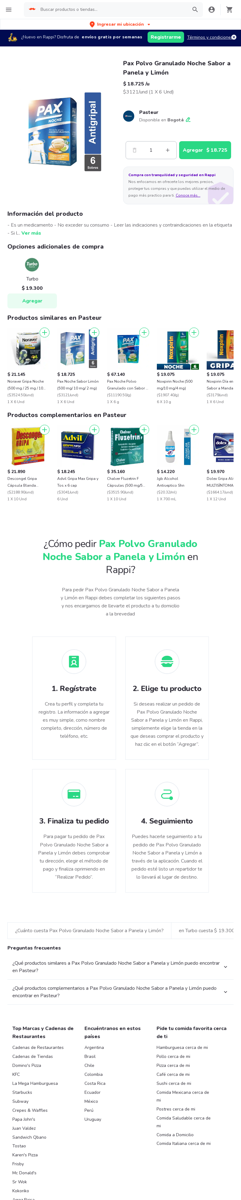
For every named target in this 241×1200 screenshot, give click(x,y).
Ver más (31, 233)
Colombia (93, 1074)
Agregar (32, 301)
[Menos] (134, 150)
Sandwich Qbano (29, 1137)
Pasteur (148, 112)
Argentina (94, 1047)
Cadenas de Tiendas (32, 1056)
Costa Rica (94, 1083)
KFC (16, 1074)
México (91, 1101)
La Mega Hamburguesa (35, 1083)
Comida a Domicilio (175, 1135)
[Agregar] (44, 332)
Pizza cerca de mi (173, 1065)
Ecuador (92, 1092)
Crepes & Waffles (30, 1110)
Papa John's (23, 1119)
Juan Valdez (24, 1128)
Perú (88, 1110)
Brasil (90, 1056)
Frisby (18, 1164)
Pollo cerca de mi (173, 1056)
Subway (20, 1101)
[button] (120, 24)
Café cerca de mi (173, 1074)
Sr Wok (19, 1182)
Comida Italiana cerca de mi (184, 1143)
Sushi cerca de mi (174, 1083)
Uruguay (92, 1119)
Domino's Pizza (26, 1065)
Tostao (19, 1146)
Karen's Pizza (25, 1155)
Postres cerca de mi (176, 1109)
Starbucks (22, 1092)
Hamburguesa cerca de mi (182, 1047)
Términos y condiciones (210, 37)
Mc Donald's (24, 1173)
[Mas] (167, 150)
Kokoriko (20, 1191)
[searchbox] (112, 9)
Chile (89, 1065)
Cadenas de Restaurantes (38, 1047)
